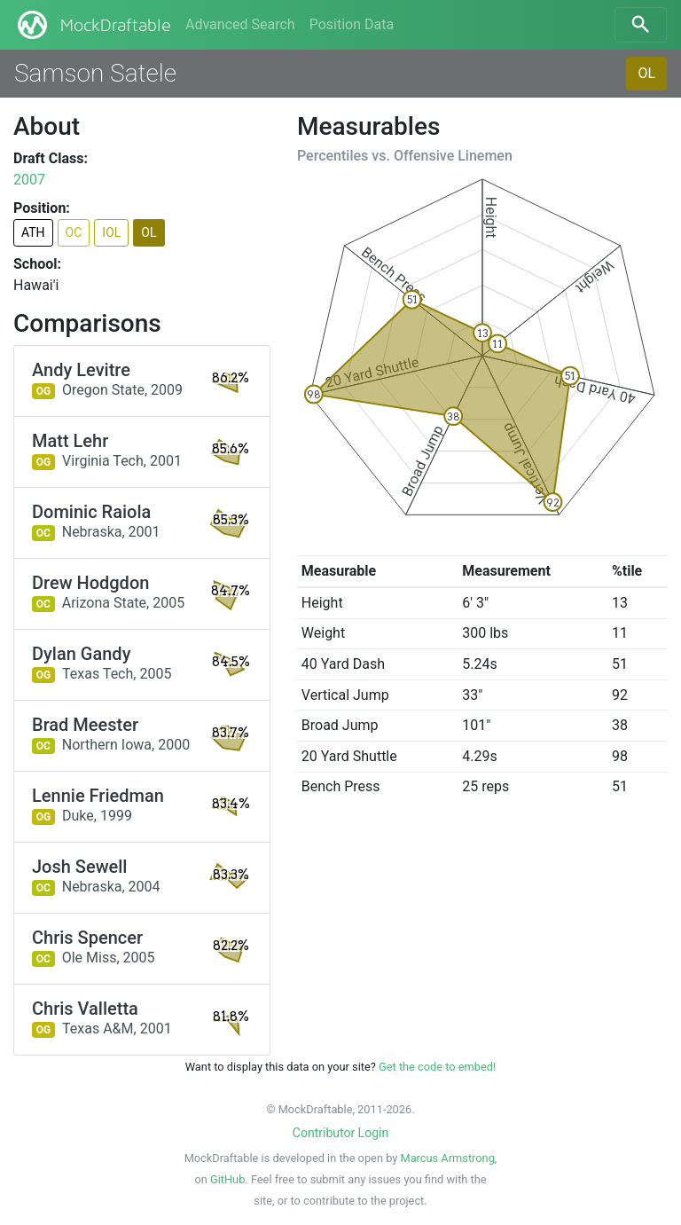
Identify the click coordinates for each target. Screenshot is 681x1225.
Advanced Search (240, 24)
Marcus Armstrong (447, 1158)
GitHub (227, 1179)
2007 (29, 179)
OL (646, 73)
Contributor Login (340, 1133)
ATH (33, 232)
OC (74, 232)
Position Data (351, 24)
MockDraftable (92, 25)
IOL (111, 232)
